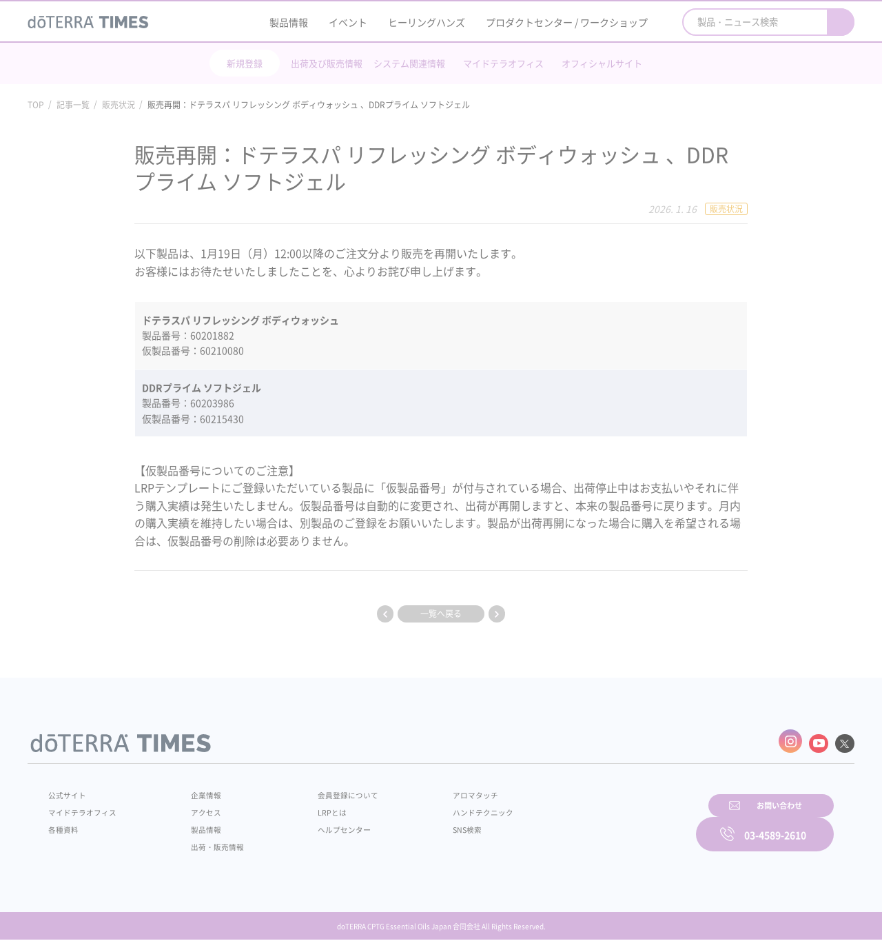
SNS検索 (430, 825)
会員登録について (325, 791)
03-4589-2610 (775, 823)
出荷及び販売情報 (326, 63)
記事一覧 (73, 105)
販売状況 (118, 105)
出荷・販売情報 (207, 842)
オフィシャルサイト (602, 63)
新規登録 (245, 63)
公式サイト (69, 791)
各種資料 (64, 825)
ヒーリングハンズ (426, 22)
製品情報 (288, 22)
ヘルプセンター (321, 825)
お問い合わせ (617, 823)
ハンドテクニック (447, 808)
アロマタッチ (439, 791)
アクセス (195, 808)
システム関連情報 (409, 63)
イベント (348, 22)
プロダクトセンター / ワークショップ (567, 22)
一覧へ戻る (441, 613)
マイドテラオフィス (503, 63)
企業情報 (195, 791)
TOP (36, 105)
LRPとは (308, 808)
